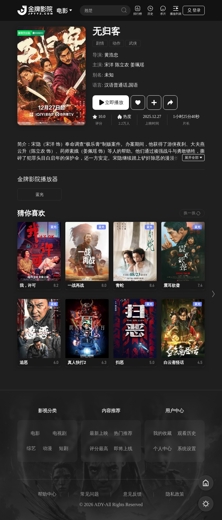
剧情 (100, 43)
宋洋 (109, 64)
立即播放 (110, 102)
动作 (116, 43)
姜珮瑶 (137, 64)
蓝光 (40, 194)
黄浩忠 (111, 54)
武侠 (133, 43)
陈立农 (122, 64)
